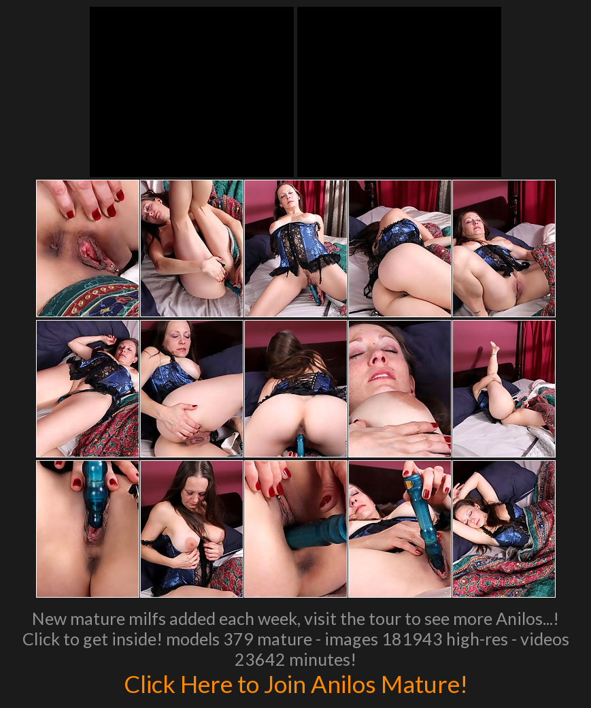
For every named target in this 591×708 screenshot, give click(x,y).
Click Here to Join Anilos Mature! (296, 683)
